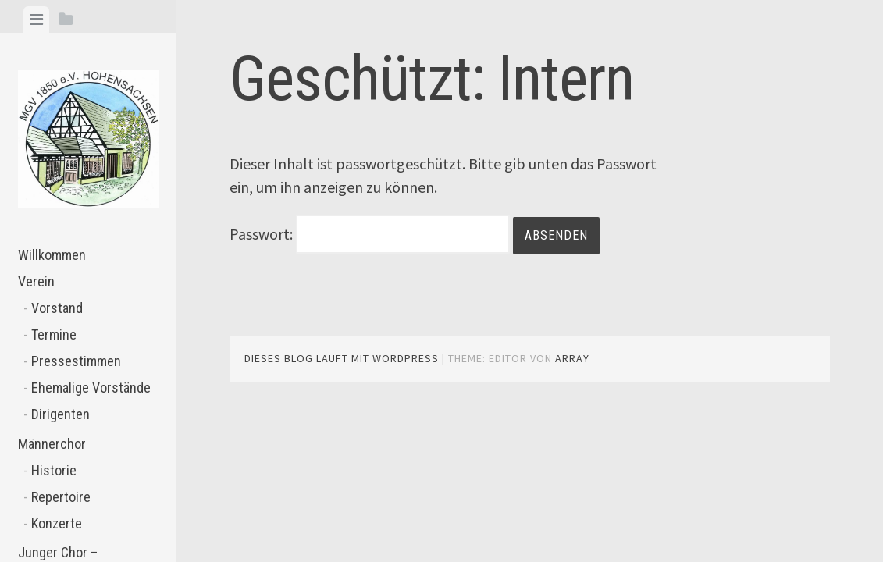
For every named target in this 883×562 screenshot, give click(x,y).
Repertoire (61, 497)
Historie (54, 470)
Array (572, 358)
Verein (36, 281)
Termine (54, 334)
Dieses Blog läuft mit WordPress (341, 358)
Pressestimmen (76, 361)
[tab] (36, 19)
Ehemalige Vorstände (91, 387)
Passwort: (370, 234)
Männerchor (52, 444)
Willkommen (52, 255)
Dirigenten (60, 414)
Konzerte (56, 523)
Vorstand (57, 308)
